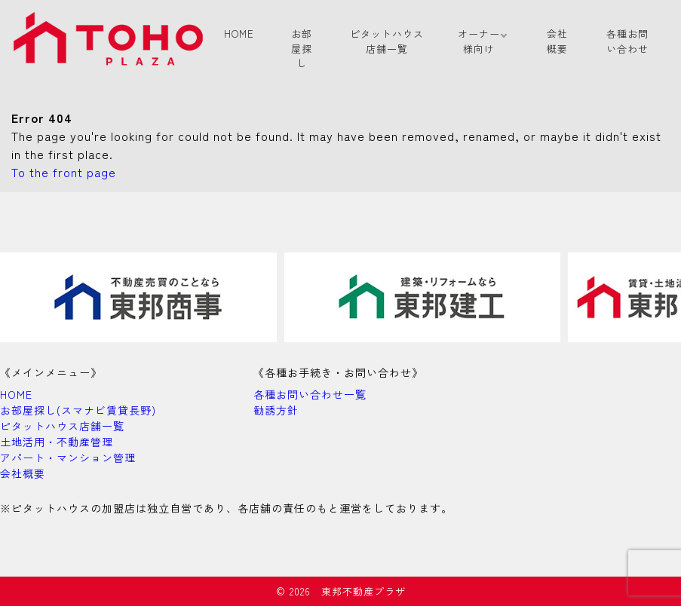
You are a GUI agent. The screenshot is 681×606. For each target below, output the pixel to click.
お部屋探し (301, 48)
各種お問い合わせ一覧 (310, 394)
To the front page (63, 172)
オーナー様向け (479, 41)
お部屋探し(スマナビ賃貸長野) (78, 410)
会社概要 (557, 41)
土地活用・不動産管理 (56, 441)
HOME (239, 33)
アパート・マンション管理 (68, 457)
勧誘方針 (276, 410)
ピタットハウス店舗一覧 (387, 41)
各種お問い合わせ (627, 41)
